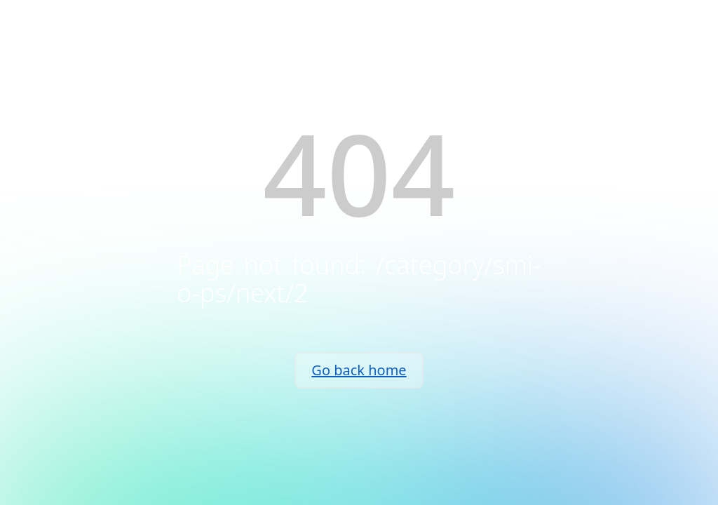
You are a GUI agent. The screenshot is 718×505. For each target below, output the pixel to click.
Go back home (358, 370)
